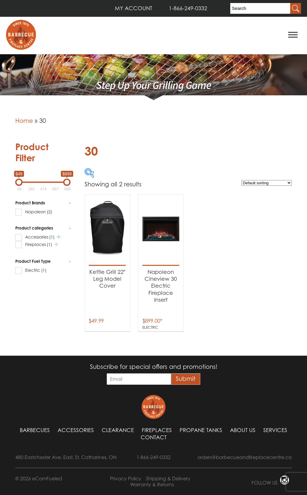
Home (24, 120)
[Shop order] (266, 183)
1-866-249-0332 (188, 8)
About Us (242, 430)
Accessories (40, 236)
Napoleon (38, 211)
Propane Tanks (201, 430)
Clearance (118, 430)
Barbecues (35, 430)
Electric (35, 270)
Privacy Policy (125, 479)
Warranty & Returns (152, 485)
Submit (185, 378)
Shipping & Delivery (168, 479)
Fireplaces (38, 244)
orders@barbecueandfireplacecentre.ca (245, 457)
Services (275, 430)
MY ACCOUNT (133, 8)
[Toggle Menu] (293, 34)
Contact (154, 437)
